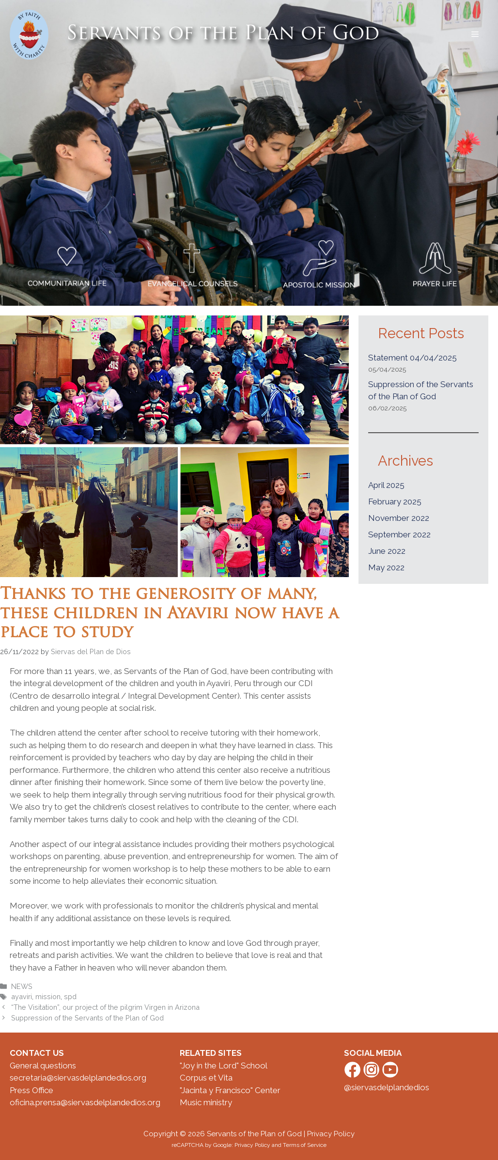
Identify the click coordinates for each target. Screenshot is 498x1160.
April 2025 (386, 485)
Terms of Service (305, 1145)
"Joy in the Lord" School (223, 1065)
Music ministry (206, 1102)
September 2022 (399, 534)
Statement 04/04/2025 (412, 357)
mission (48, 996)
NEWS (21, 986)
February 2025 (394, 501)
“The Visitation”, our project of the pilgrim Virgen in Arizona (105, 1007)
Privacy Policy (331, 1133)
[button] (475, 34)
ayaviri (21, 996)
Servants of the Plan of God (222, 34)
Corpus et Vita (206, 1077)
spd (70, 996)
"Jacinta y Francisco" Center (230, 1090)
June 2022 (386, 551)
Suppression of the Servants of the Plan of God (87, 1018)
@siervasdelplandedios (386, 1087)
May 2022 (386, 567)
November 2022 (398, 518)
